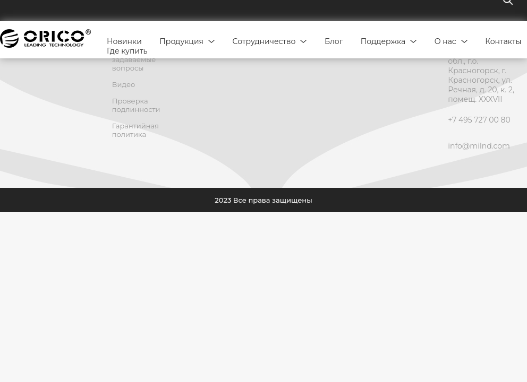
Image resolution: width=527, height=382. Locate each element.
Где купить (127, 51)
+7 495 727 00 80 (479, 120)
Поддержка (383, 41)
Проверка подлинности (136, 105)
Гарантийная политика (135, 129)
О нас (445, 41)
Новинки (124, 41)
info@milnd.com (479, 146)
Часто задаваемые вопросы (134, 59)
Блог (334, 41)
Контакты (503, 41)
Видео (123, 84)
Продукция (181, 41)
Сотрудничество (264, 41)
